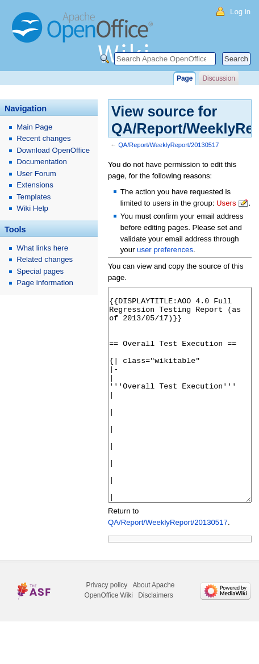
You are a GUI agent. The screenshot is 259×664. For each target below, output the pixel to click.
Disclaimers (155, 638)
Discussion (218, 78)
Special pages (40, 271)
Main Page (34, 127)
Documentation (41, 161)
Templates (33, 197)
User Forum (36, 173)
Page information (44, 282)
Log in (240, 11)
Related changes (44, 259)
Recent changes (43, 138)
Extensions (34, 185)
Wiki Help (32, 208)
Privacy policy (107, 628)
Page (185, 78)
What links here (42, 248)
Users (226, 203)
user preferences (165, 249)
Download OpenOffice (53, 150)
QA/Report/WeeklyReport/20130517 (168, 144)
